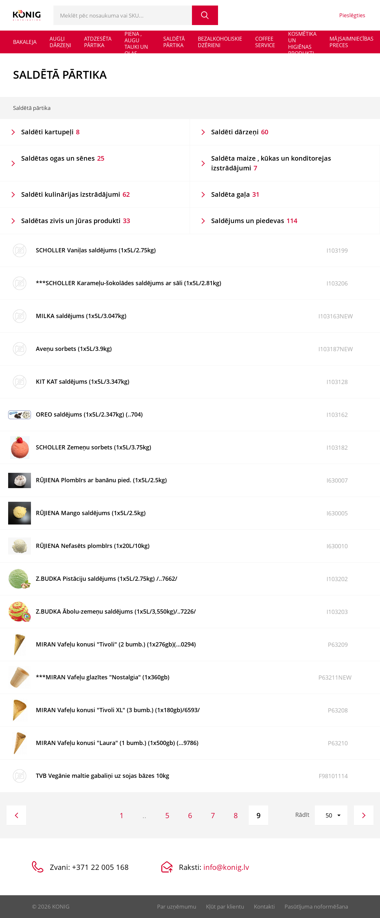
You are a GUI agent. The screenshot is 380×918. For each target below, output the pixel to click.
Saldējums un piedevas (254, 220)
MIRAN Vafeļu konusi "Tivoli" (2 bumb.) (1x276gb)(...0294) (116, 644)
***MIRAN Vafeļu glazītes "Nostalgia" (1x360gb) (102, 677)
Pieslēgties (352, 15)
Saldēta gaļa (235, 194)
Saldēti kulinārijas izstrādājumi (75, 194)
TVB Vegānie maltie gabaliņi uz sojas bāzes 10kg (102, 775)
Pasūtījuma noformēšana (316, 906)
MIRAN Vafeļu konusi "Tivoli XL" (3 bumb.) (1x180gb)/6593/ (118, 710)
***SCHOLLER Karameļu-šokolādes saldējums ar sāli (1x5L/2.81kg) (128, 283)
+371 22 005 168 (100, 867)
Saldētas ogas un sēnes (62, 158)
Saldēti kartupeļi (50, 131)
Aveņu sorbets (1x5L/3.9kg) (74, 349)
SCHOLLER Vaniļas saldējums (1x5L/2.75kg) (96, 250)
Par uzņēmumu (176, 906)
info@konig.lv (226, 867)
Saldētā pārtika (32, 108)
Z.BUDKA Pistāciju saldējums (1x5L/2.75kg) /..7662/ (106, 578)
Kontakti (264, 906)
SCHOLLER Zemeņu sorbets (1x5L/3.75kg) (93, 447)
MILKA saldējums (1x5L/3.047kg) (81, 316)
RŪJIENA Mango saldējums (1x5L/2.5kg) (91, 513)
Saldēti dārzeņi (239, 131)
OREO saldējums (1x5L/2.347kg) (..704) (89, 414)
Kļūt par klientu (225, 906)
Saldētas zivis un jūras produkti (75, 220)
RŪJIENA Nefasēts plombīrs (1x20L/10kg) (93, 546)
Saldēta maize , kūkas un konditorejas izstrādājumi (271, 163)
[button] (331, 815)
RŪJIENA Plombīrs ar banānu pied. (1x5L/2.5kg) (101, 480)
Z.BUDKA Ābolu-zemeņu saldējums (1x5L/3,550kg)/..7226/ (116, 611)
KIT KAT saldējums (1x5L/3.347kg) (82, 381)
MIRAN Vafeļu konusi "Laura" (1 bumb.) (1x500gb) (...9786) (117, 743)
